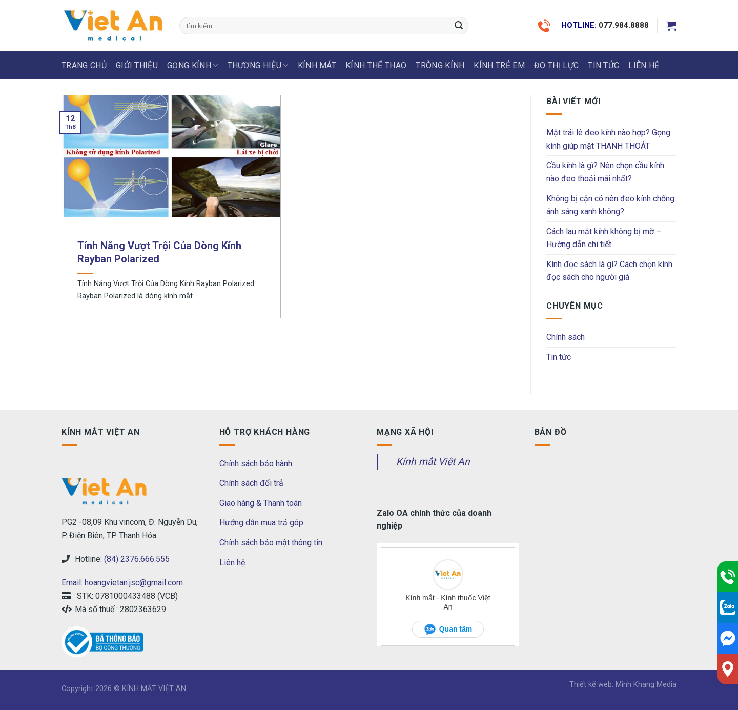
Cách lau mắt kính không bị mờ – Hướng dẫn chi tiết (603, 238)
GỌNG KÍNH (192, 65)
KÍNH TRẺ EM (499, 65)
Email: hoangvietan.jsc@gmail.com (122, 582)
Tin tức (603, 65)
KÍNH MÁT (317, 65)
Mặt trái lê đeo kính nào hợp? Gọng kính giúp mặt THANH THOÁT (608, 139)
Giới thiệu (137, 65)
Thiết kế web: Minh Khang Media (622, 684)
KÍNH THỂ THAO (375, 65)
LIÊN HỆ (643, 65)
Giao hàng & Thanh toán (260, 503)
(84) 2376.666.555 (137, 559)
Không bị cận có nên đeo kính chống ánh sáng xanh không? (610, 205)
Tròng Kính (440, 65)
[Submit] (458, 25)
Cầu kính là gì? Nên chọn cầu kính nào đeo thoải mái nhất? (605, 172)
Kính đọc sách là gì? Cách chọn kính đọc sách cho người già (609, 270)
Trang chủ (84, 65)
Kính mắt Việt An (433, 462)
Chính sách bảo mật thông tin (270, 542)
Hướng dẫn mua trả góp (261, 523)
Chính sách (565, 337)
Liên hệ (232, 562)
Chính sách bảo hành (255, 464)
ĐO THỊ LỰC (556, 65)
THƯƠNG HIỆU (258, 65)
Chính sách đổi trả (251, 483)
